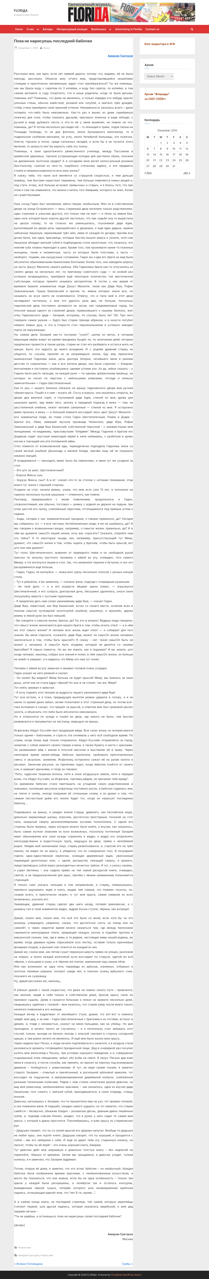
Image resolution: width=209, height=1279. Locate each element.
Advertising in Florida (128, 29)
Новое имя (24, 1247)
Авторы (48, 29)
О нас (30, 29)
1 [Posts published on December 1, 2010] (160, 142)
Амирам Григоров (28, 1255)
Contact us (152, 29)
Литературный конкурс (72, 29)
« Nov (148, 172)
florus (46, 47)
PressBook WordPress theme (126, 1274)
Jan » (186, 172)
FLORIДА (21, 10)
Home (19, 29)
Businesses (98, 29)
